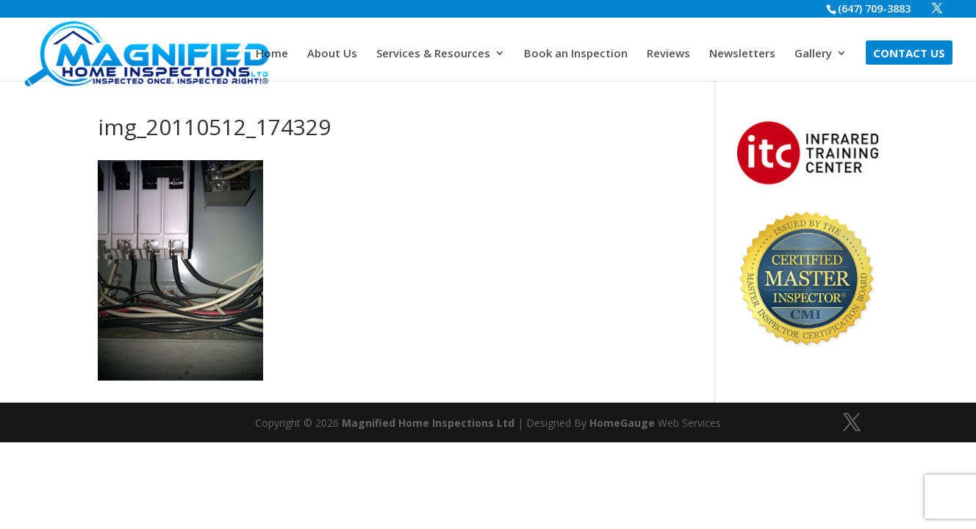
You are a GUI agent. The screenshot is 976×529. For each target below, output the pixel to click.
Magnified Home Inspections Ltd (428, 423)
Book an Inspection (576, 54)
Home (272, 54)
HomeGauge (622, 423)
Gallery (813, 54)
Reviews (668, 54)
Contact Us (909, 54)
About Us (332, 54)
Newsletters (742, 54)
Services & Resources (433, 54)
